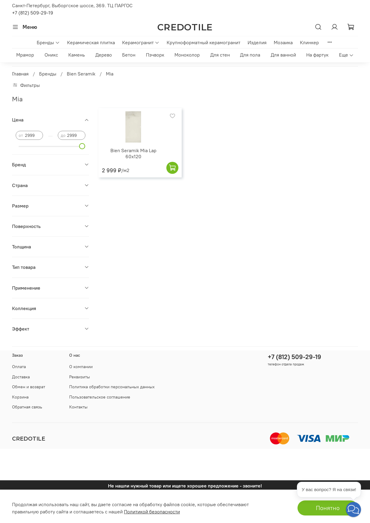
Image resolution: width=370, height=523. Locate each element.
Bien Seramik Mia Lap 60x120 (133, 153)
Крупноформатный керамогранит (203, 42)
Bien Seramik (81, 74)
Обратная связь (27, 407)
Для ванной (283, 55)
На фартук (317, 55)
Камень (76, 55)
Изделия (257, 42)
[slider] (82, 146)
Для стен (220, 55)
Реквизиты (79, 377)
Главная (20, 74)
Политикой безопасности (152, 512)
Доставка (21, 377)
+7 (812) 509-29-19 (32, 13)
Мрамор (25, 55)
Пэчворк (155, 55)
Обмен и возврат (28, 386)
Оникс (51, 55)
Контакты (78, 407)
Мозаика (283, 42)
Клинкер (309, 42)
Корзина (20, 397)
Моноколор (187, 55)
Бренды (48, 42)
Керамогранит (140, 42)
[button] (353, 509)
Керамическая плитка (91, 42)
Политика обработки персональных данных (112, 386)
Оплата (19, 366)
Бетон (128, 55)
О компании (81, 366)
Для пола (250, 55)
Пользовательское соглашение (99, 397)
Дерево (103, 55)
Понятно (328, 508)
